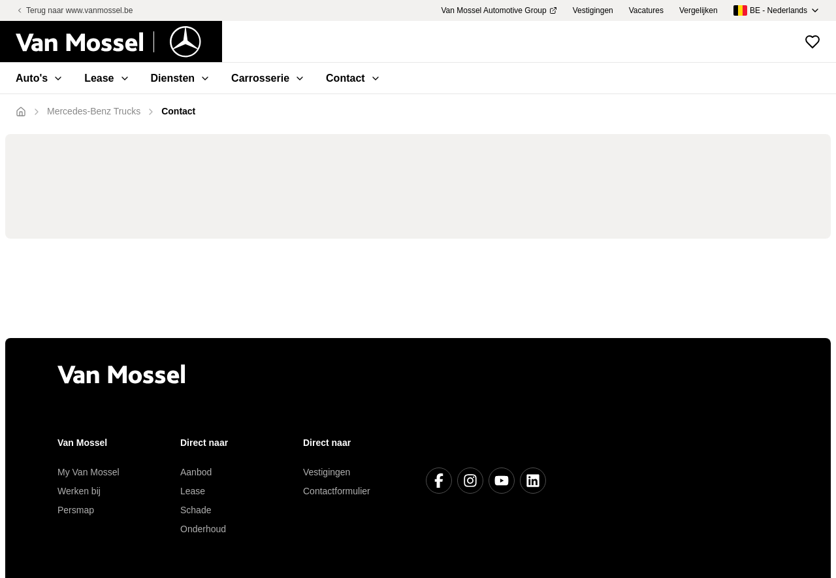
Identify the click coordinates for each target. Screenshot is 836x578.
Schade (195, 510)
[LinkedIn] (533, 481)
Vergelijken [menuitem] (698, 10)
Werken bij (79, 491)
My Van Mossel (88, 472)
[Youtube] (502, 481)
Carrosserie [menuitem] (268, 78)
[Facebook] (439, 481)
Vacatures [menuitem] (646, 10)
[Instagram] (470, 481)
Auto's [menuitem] (39, 78)
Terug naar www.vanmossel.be (74, 10)
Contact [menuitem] (353, 78)
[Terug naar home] (119, 42)
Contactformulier (336, 491)
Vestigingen (326, 472)
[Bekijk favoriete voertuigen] (812, 42)
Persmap (75, 510)
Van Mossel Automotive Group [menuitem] (498, 10)
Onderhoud (203, 529)
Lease (192, 491)
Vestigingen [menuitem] (593, 10)
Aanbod (196, 472)
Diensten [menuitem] (181, 78)
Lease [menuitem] (106, 78)
